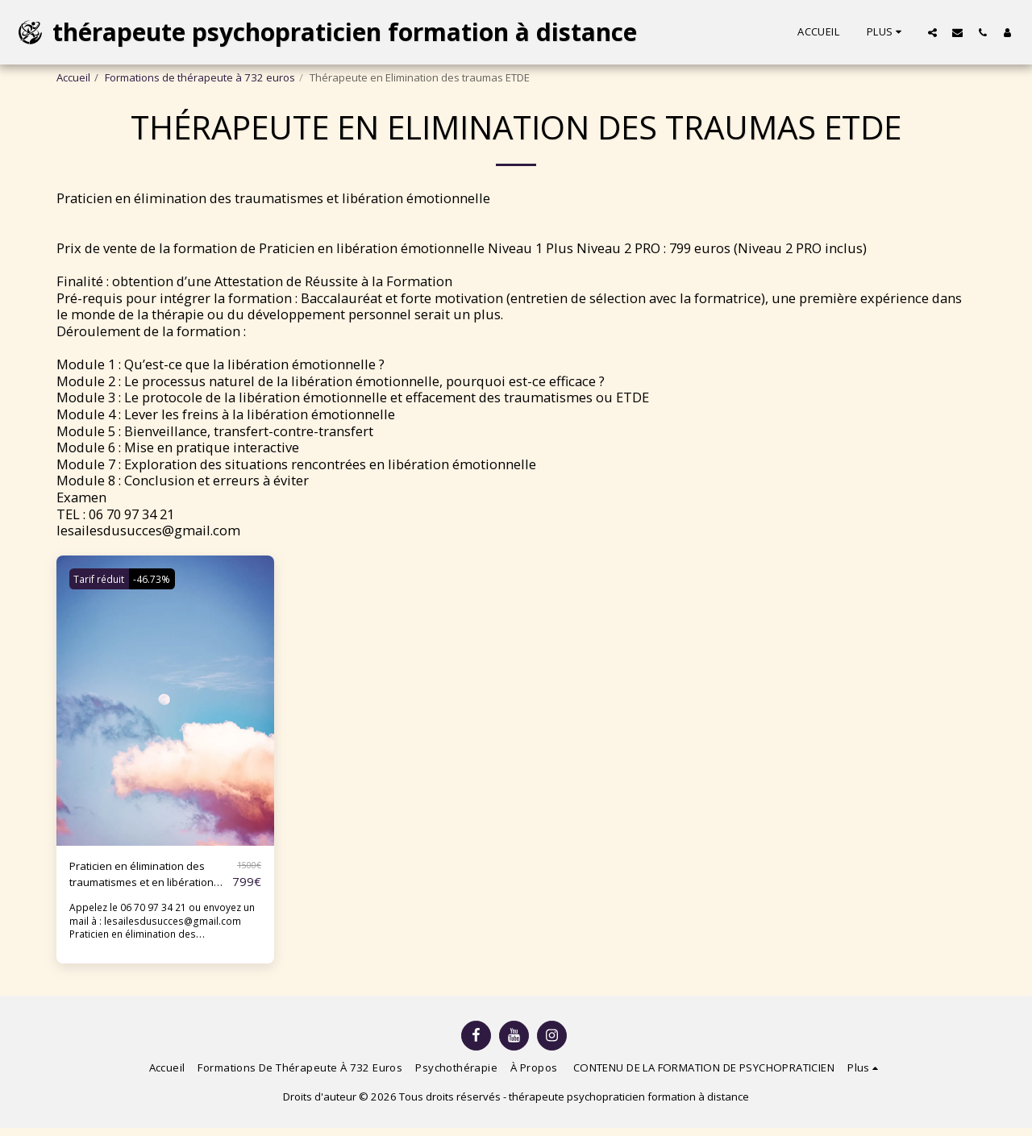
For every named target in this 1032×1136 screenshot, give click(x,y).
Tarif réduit (103, 579)
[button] (932, 32)
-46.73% (163, 579)
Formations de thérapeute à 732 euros (200, 77)
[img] (165, 701)
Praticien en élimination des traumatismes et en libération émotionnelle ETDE (144, 879)
